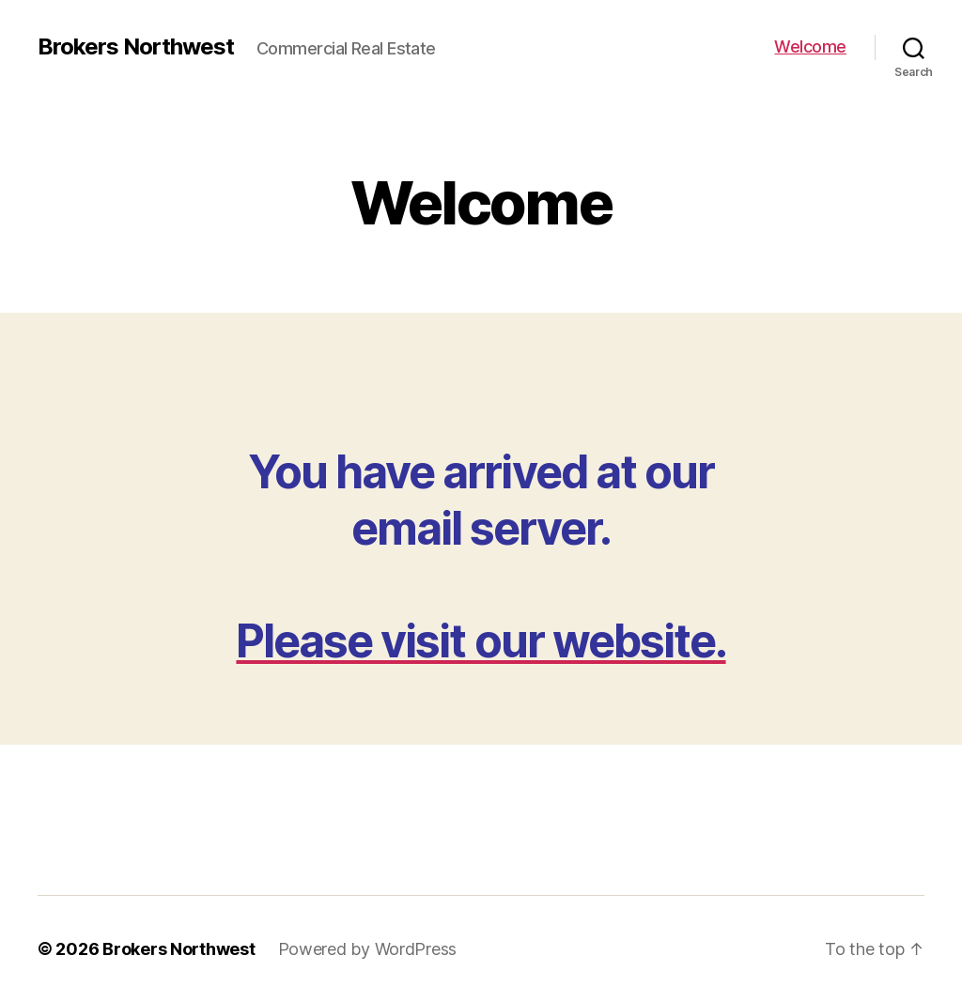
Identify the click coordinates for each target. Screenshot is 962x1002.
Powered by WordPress (368, 949)
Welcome (810, 46)
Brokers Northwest (136, 47)
